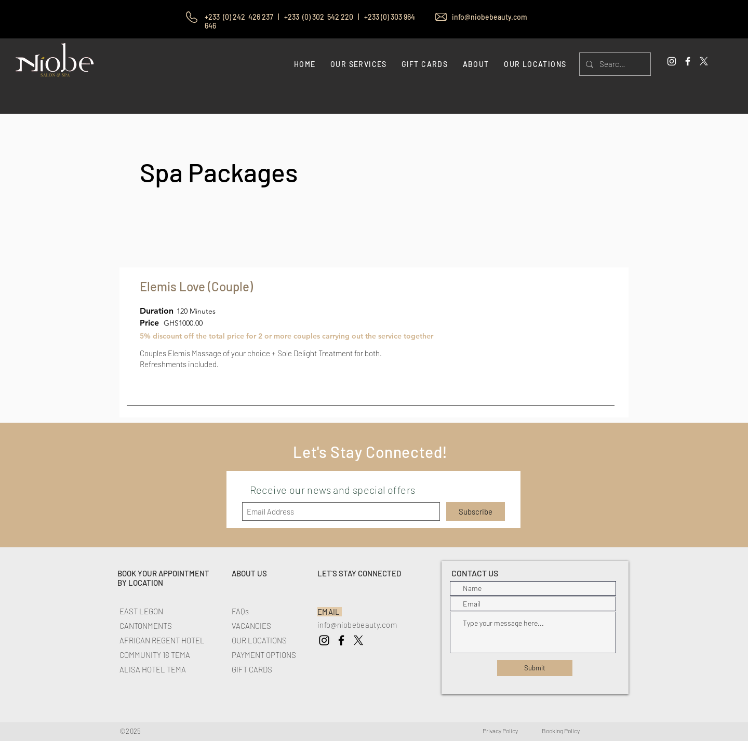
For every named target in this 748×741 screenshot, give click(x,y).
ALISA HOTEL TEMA (152, 669)
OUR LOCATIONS (259, 640)
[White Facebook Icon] (687, 61)
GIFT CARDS (252, 669)
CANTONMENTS (145, 625)
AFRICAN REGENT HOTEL (162, 640)
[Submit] (534, 668)
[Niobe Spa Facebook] (341, 640)
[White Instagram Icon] (671, 61)
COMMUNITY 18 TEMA (154, 654)
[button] (475, 64)
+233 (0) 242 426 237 (240, 16)
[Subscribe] (475, 511)
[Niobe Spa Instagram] (324, 640)
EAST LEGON (141, 611)
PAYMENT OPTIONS (264, 654)
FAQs (240, 611)
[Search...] (614, 64)
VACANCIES (251, 625)
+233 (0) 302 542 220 (318, 16)
